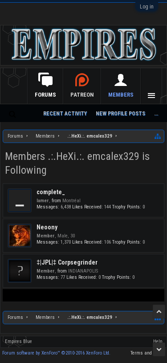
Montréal (71, 201)
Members (121, 94)
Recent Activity (65, 113)
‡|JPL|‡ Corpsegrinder (67, 262)
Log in (147, 7)
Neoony (47, 227)
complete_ (51, 192)
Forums (45, 94)
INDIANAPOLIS (83, 271)
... (156, 113)
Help (157, 341)
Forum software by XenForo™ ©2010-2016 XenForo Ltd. (56, 353)
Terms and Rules (147, 353)
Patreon (82, 94)
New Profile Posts (120, 113)
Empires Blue (18, 341)
